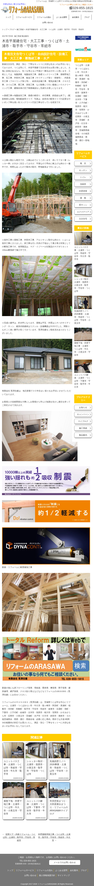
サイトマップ (64, 875)
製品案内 (25, 36)
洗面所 (83, 184)
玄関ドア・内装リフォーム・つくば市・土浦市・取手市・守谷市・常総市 (19, 837)
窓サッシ (83, 205)
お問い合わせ (47, 22)
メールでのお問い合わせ (65, 862)
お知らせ (83, 407)
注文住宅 (83, 219)
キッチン (83, 170)
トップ (8, 17)
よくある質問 (61, 17)
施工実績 (20, 29)
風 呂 (83, 163)
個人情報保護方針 (47, 875)
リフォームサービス (24, 17)
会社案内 (75, 17)
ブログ (86, 17)
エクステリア (83, 212)
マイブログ (83, 421)
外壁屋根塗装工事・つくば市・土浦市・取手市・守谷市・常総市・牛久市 (54, 837)
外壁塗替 (83, 191)
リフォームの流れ (44, 17)
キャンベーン (83, 414)
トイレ (83, 177)
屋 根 (83, 198)
